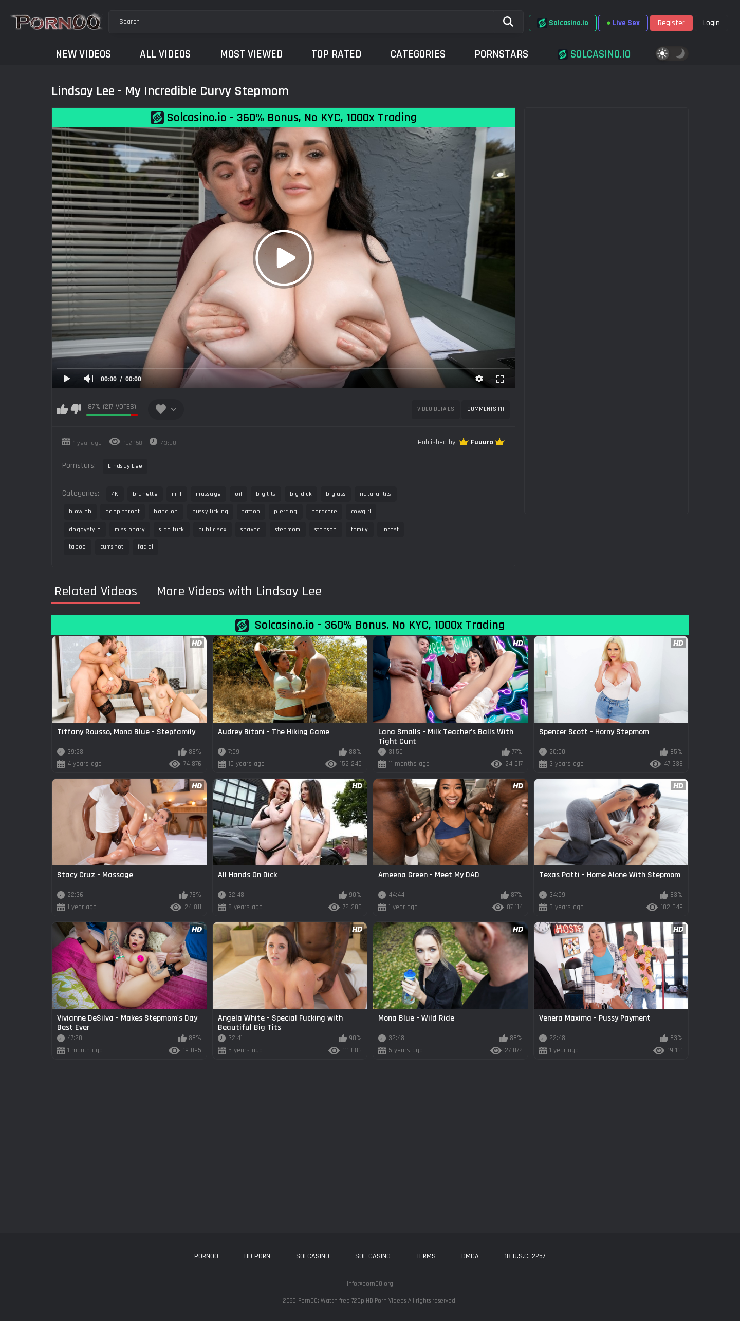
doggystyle (85, 529)
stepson (325, 529)
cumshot (112, 547)
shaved (250, 529)
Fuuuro (483, 442)
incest (390, 529)
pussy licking (210, 511)
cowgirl (361, 511)
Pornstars (501, 54)
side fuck (171, 529)
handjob (166, 511)
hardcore (324, 511)
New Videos (83, 54)
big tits (265, 494)
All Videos (165, 54)
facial (146, 547)
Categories (418, 54)
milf (177, 494)
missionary (130, 529)
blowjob (80, 511)
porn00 (206, 1256)
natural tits (376, 494)
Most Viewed (251, 54)
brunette (145, 494)
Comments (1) (485, 409)
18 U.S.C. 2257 (525, 1256)
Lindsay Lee (125, 466)
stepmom (288, 529)
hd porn (257, 1256)
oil (238, 494)
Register (671, 23)
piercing (285, 511)
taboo (77, 547)
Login (711, 23)
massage (208, 494)
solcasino (312, 1256)
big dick (301, 494)
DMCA (470, 1256)
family (359, 529)
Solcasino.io (562, 23)
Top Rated (336, 54)
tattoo (251, 511)
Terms (426, 1256)
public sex (212, 529)
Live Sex (623, 23)
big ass (336, 494)
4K (115, 494)
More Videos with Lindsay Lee (239, 591)
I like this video (62, 409)
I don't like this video (75, 409)
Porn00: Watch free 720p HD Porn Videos (352, 1301)
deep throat (122, 511)
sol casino (373, 1256)
